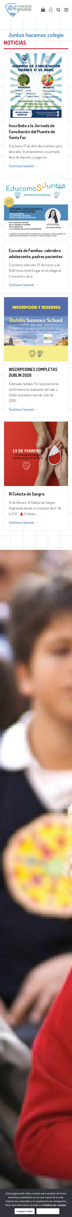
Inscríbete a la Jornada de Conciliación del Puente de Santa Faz (32, 131)
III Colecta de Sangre (26, 493)
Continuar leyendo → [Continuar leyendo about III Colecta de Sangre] (23, 522)
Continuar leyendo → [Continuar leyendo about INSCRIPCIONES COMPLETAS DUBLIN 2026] (23, 409)
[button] (66, 9)
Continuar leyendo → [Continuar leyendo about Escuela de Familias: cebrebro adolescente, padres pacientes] (23, 285)
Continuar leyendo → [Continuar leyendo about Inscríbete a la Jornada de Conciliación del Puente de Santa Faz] (23, 166)
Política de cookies (55, 1205)
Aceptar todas (24, 1211)
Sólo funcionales (47, 1211)
